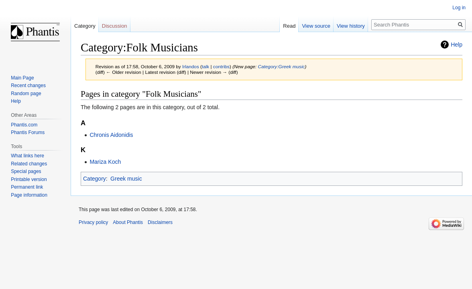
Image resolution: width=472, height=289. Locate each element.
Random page (26, 93)
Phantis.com (24, 125)
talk (205, 66)
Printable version (29, 179)
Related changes (29, 164)
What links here (27, 156)
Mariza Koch (105, 162)
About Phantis (128, 222)
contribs (221, 66)
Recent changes (28, 85)
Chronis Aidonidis (111, 135)
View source (316, 26)
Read (289, 26)
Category (94, 178)
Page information (29, 195)
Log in (459, 7)
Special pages (26, 171)
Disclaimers (160, 222)
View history (351, 26)
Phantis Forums (28, 132)
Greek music (126, 178)
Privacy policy (93, 222)
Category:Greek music (281, 66)
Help (456, 44)
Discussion (114, 26)
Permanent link (27, 187)
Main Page (22, 78)
